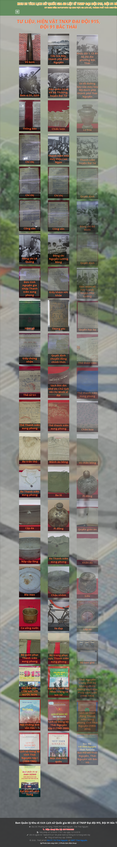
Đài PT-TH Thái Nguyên (57, 840)
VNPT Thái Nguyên (79, 840)
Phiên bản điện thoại (68, 843)
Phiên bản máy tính (50, 843)
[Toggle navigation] (17, 12)
